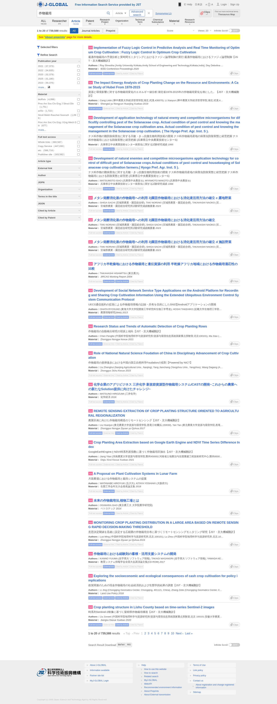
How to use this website (155, 669)
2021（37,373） (59, 66)
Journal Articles (91, 30)
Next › (179, 633)
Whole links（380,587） (59, 142)
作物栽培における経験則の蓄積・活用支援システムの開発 (135, 554)
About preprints (55, 37)
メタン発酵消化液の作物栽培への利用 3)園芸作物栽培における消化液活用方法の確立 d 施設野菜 (162, 242)
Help (189, 4)
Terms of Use (199, 665)
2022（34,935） (59, 70)
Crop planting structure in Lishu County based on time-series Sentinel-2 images (154, 607)
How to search (151, 673)
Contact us (198, 680)
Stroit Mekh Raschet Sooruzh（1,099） (59, 117)
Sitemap (197, 692)
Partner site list (97, 675)
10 (172, 633)
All (74, 30)
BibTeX (121, 644)
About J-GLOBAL (98, 665)
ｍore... (44, 87)
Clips (207, 13)
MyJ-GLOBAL (150, 680)
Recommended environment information (163, 687)
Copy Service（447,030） (59, 146)
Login (224, 4)
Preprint (110, 30)
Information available (100, 670)
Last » (189, 633)
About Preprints (151, 691)
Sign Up (234, 4)
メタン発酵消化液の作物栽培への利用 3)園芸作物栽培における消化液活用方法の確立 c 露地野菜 (162, 198)
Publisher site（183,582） (59, 154)
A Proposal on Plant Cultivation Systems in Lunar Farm (135, 473)
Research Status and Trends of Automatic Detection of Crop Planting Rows (150, 326)
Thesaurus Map (226, 13)
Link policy (198, 670)
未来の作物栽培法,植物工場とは (116, 500)
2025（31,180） (59, 78)
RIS (129, 644)
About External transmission (157, 694)
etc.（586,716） (59, 150)
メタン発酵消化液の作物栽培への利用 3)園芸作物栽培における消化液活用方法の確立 (154, 220)
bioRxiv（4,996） (59, 99)
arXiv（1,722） (59, 111)
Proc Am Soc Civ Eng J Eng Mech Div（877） (59, 124)
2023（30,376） (59, 82)
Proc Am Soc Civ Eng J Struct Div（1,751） (59, 105)
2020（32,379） (59, 74)
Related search (151, 676)
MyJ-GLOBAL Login (99, 680)
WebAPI (148, 684)
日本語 (198, 4)
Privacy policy (199, 675)
